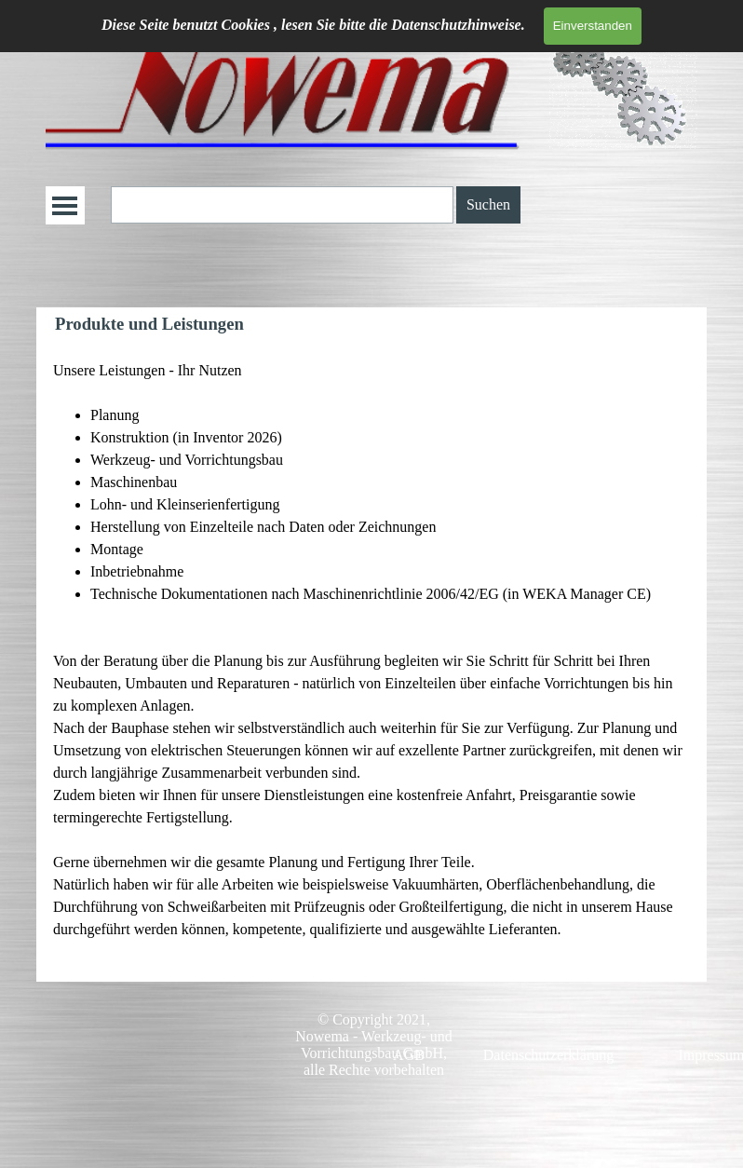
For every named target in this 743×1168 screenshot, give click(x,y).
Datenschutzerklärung (548, 1055)
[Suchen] (282, 205)
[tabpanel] (371, 661)
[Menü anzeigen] (65, 205)
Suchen (488, 204)
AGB (409, 1055)
